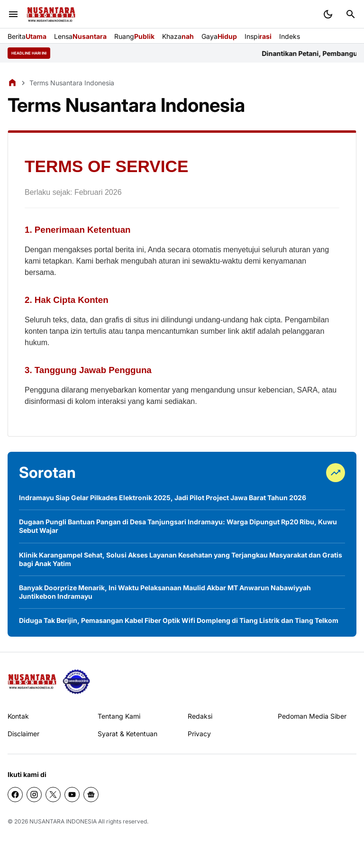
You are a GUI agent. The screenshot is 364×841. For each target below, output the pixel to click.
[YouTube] (72, 794)
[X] (53, 794)
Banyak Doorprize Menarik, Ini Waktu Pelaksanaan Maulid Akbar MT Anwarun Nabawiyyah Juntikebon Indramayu (165, 592)
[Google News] (91, 794)
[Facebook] (15, 794)
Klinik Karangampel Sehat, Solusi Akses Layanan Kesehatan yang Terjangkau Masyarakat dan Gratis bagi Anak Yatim (180, 559)
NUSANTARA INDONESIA (63, 821)
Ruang (134, 36)
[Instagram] (34, 794)
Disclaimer (23, 734)
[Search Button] (350, 14)
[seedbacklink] (76, 681)
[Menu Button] (13, 14)
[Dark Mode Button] (327, 14)
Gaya (219, 36)
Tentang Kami (119, 716)
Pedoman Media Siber (312, 716)
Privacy (199, 734)
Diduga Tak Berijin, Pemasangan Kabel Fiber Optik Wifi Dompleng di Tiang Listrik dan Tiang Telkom (178, 620)
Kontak (18, 716)
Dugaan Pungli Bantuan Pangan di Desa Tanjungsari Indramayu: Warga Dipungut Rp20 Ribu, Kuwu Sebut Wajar (178, 526)
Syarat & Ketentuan (127, 734)
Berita (27, 36)
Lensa (80, 36)
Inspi (258, 36)
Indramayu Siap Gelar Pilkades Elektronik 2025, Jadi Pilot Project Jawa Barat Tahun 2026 (162, 498)
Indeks (289, 36)
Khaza (178, 36)
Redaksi (200, 716)
